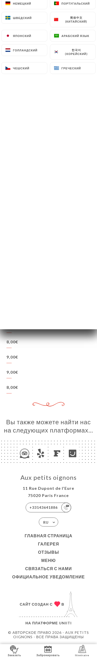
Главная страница (48, 535)
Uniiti (65, 623)
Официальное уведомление (48, 576)
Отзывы (48, 552)
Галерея (48, 543)
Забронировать (48, 651)
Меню (48, 560)
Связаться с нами (48, 568)
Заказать (14, 651)
